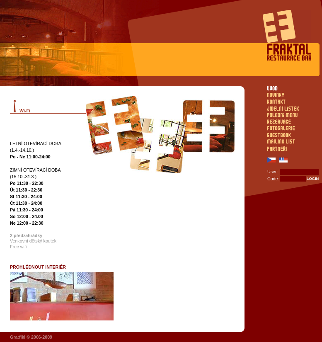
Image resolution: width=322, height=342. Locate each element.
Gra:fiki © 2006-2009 (31, 337)
